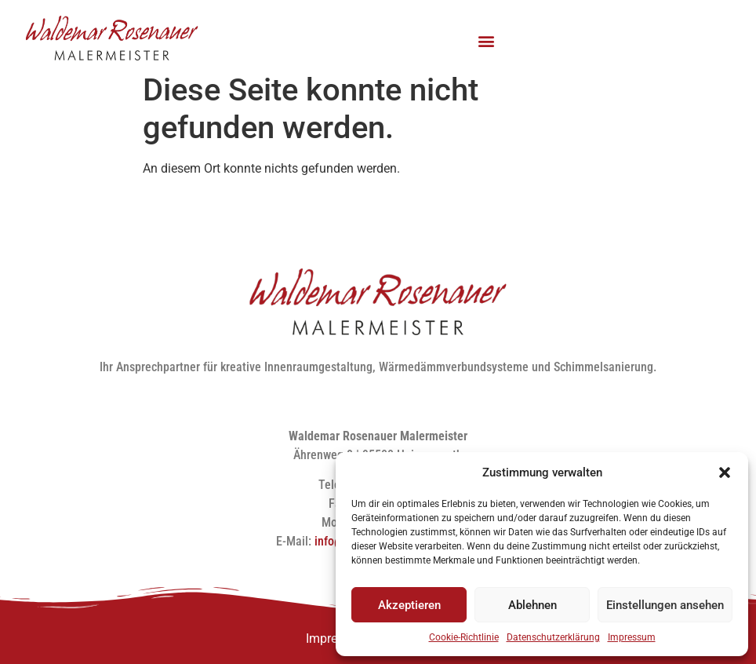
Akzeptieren (409, 605)
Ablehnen (532, 605)
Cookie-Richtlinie (464, 637)
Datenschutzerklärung (553, 637)
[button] (724, 472)
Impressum (632, 637)
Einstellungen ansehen (665, 605)
